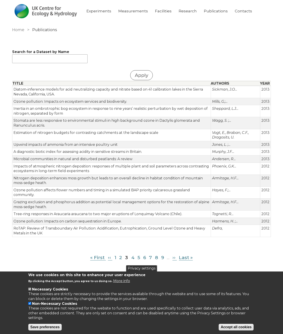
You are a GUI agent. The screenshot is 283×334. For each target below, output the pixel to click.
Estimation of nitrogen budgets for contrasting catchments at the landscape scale (85, 133)
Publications (216, 11)
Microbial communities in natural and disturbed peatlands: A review (72, 159)
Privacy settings (141, 268)
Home (18, 29)
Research (188, 11)
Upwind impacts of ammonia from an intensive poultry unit (65, 144)
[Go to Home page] (45, 11)
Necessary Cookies (50, 289)
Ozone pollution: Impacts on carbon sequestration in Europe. (67, 221)
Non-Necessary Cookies (54, 304)
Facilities (163, 11)
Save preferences (45, 327)
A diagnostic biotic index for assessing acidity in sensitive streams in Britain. (77, 152)
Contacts (243, 11)
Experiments (98, 11)
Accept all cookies (236, 327)
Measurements (133, 11)
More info (121, 281)
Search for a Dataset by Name (40, 52)
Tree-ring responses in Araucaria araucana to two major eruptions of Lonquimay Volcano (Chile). (97, 214)
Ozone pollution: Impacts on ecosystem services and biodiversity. (70, 101)
